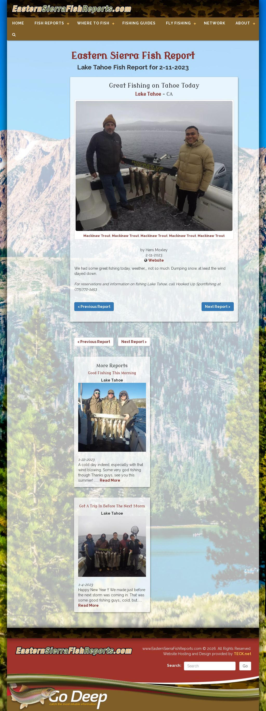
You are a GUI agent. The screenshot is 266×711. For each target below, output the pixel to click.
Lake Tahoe (148, 94)
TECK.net (242, 654)
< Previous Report (94, 307)
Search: (174, 665)
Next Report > (217, 307)
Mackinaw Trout (96, 236)
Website (156, 260)
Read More (110, 480)
